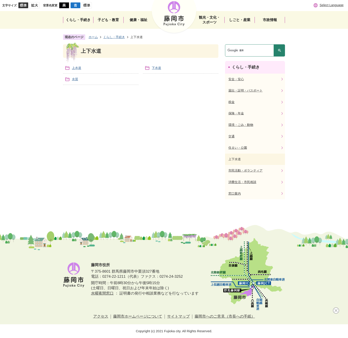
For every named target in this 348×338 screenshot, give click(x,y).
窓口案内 (234, 193)
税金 (231, 102)
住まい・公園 (237, 147)
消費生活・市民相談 (242, 182)
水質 (75, 79)
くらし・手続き (114, 37)
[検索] (250, 50)
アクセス (100, 316)
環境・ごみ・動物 (240, 125)
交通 (231, 136)
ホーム (93, 37)
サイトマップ (178, 316)
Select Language (332, 5)
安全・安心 (236, 79)
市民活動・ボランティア (245, 170)
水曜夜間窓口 (102, 293)
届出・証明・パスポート (245, 90)
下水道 (156, 68)
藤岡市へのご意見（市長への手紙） (225, 316)
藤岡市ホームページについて (137, 316)
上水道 (76, 68)
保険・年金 (236, 113)
